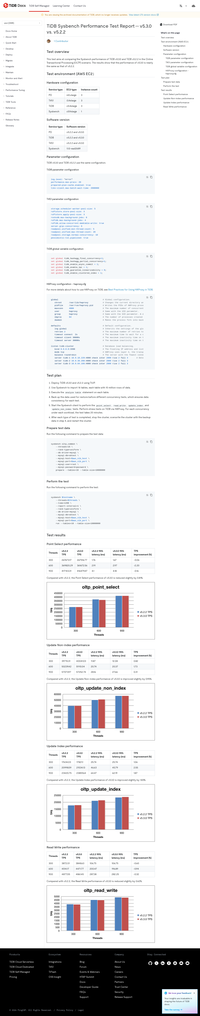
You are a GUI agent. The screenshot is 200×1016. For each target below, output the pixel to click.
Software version (171, 50)
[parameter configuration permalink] (81, 156)
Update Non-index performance (178, 98)
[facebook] (169, 963)
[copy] (151, 177)
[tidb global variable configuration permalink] (86, 248)
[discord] (181, 963)
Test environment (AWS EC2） (175, 41)
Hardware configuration (174, 46)
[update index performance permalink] (85, 746)
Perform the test (171, 86)
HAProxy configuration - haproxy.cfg (177, 72)
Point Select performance (175, 94)
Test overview (167, 37)
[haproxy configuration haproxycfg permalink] (88, 283)
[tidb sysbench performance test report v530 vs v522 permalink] (68, 32)
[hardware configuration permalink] (80, 82)
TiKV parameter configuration (179, 62)
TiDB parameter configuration (180, 58)
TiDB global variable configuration (181, 66)
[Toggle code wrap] (147, 177)
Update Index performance (176, 102)
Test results (166, 90)
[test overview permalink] (71, 51)
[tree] (22, 78)
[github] (150, 963)
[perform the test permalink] (71, 481)
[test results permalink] (68, 535)
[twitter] (156, 963)
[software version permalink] (72, 119)
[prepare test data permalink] (72, 428)
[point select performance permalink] (84, 543)
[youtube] (187, 963)
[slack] (175, 963)
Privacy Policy (65, 1010)
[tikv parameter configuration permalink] (81, 199)
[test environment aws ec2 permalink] (98, 74)
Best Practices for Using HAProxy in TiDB (130, 289)
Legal (81, 1010)
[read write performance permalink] (82, 847)
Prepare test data (171, 82)
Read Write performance (175, 106)
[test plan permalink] (64, 375)
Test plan (165, 78)
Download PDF (168, 24)
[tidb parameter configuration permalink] (81, 169)
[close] (194, 993)
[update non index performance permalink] (92, 645)
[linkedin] (163, 963)
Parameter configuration (174, 54)
